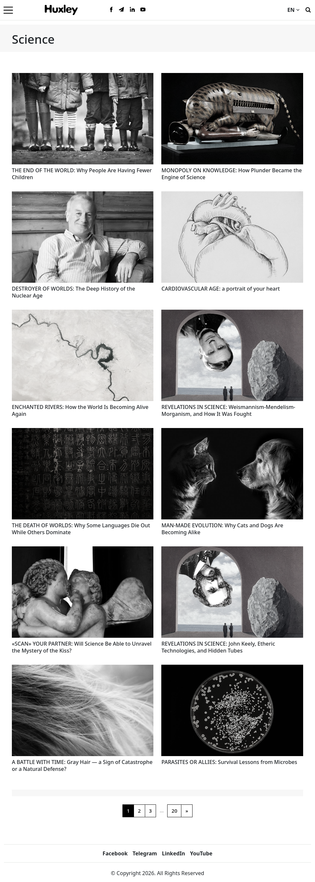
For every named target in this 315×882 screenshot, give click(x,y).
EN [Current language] (293, 9)
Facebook (115, 853)
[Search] (308, 9)
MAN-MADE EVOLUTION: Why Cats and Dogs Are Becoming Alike (222, 529)
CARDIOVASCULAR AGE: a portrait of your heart (220, 288)
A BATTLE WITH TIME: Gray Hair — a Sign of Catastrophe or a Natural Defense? (82, 765)
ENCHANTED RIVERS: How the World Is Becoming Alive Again (80, 410)
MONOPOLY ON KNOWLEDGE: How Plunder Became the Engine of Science (231, 174)
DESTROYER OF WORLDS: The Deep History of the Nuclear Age (73, 292)
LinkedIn (173, 853)
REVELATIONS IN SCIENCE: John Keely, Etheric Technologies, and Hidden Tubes (218, 647)
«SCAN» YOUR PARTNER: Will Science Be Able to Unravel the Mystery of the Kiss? (81, 647)
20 (174, 810)
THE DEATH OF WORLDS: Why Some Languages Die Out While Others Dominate (81, 529)
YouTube (201, 853)
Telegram (145, 853)
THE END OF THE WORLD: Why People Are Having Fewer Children (82, 174)
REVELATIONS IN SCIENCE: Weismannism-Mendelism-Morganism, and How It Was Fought (228, 410)
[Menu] (8, 10)
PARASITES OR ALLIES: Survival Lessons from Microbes (229, 762)
